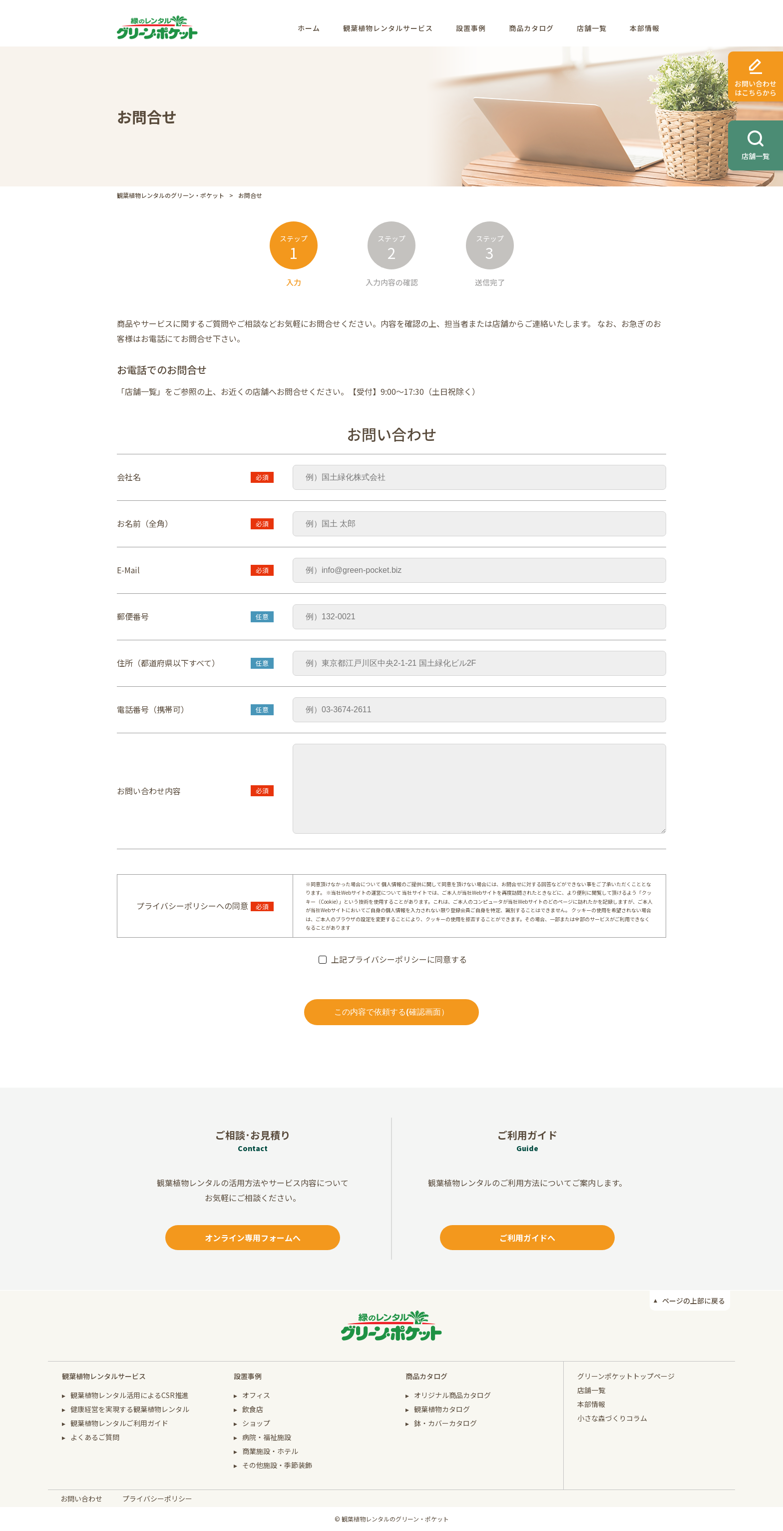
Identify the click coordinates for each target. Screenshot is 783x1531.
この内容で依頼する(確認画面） (391, 1012)
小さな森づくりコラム (612, 1418)
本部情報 (645, 28)
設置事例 (471, 28)
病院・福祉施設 (266, 1437)
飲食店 (252, 1409)
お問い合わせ (81, 1499)
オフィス (256, 1395)
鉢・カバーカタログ (445, 1423)
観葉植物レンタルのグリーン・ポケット (170, 195)
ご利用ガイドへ (527, 1238)
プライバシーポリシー (157, 1499)
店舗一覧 (592, 28)
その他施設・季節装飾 (277, 1465)
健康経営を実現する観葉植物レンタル (129, 1409)
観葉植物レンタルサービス (388, 28)
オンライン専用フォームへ (253, 1238)
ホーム (309, 28)
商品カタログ (531, 28)
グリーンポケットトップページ (626, 1376)
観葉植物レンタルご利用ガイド (119, 1423)
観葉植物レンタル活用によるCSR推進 (129, 1395)
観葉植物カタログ (442, 1409)
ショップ (256, 1423)
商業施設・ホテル (270, 1451)
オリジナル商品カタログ (452, 1395)
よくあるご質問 (94, 1437)
